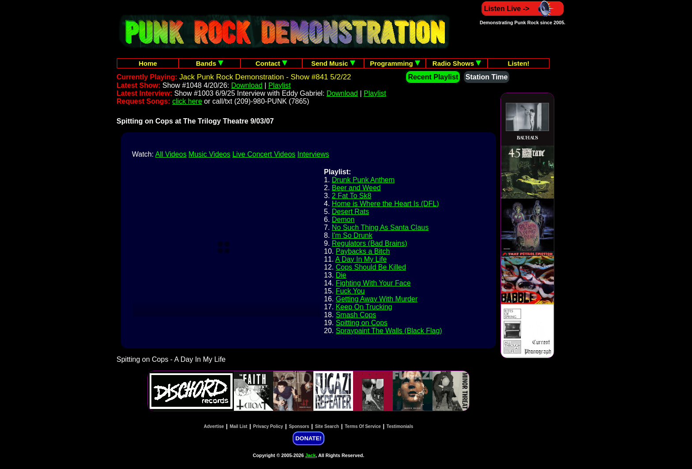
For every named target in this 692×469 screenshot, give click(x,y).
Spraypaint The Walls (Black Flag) (389, 330)
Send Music (333, 63)
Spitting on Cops (361, 322)
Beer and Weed (356, 187)
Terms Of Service (363, 426)
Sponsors (299, 426)
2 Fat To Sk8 (352, 195)
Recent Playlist (433, 77)
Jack (310, 455)
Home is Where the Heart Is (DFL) (385, 203)
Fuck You (350, 291)
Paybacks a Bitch (363, 251)
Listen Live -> (522, 8)
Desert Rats (350, 211)
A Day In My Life (361, 259)
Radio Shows (456, 63)
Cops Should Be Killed (371, 267)
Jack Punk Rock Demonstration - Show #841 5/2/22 (265, 77)
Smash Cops (356, 315)
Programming (395, 63)
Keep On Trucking (364, 307)
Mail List (238, 426)
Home (148, 63)
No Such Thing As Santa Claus (380, 227)
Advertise (214, 426)
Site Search (327, 426)
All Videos (171, 154)
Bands (209, 63)
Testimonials (400, 426)
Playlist (279, 85)
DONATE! (308, 438)
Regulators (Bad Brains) (369, 243)
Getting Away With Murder (377, 299)
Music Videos (209, 154)
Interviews (313, 154)
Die (341, 275)
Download (247, 85)
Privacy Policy (268, 426)
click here (187, 101)
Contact (271, 63)
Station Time (487, 77)
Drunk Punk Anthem (363, 180)
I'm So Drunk (352, 235)
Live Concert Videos (263, 154)
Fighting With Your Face (373, 283)
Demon (343, 219)
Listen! (518, 63)
